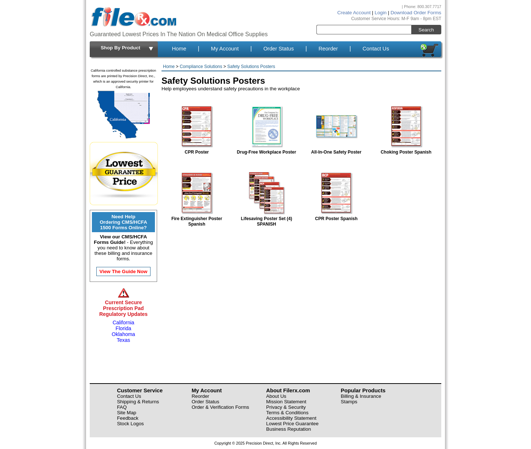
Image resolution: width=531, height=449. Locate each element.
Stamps (349, 401)
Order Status (278, 49)
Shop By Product (127, 48)
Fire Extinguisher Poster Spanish (196, 219)
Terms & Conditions (287, 412)
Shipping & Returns (138, 401)
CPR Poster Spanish (336, 216)
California (123, 322)
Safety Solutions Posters (251, 66)
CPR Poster (197, 149)
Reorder (328, 49)
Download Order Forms (415, 12)
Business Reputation (288, 429)
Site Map (126, 412)
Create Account (354, 12)
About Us (276, 396)
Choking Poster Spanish (405, 149)
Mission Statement (286, 401)
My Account (225, 49)
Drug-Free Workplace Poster (266, 149)
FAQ (122, 407)
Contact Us (376, 49)
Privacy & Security (286, 407)
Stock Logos (130, 423)
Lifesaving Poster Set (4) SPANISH (266, 219)
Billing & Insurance (361, 396)
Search (426, 30)
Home (179, 49)
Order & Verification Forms (220, 407)
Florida (123, 328)
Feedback (127, 418)
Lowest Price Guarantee (292, 423)
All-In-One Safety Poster (336, 149)
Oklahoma (123, 334)
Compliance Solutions (201, 66)
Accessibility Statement (291, 418)
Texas (123, 340)
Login (381, 12)
